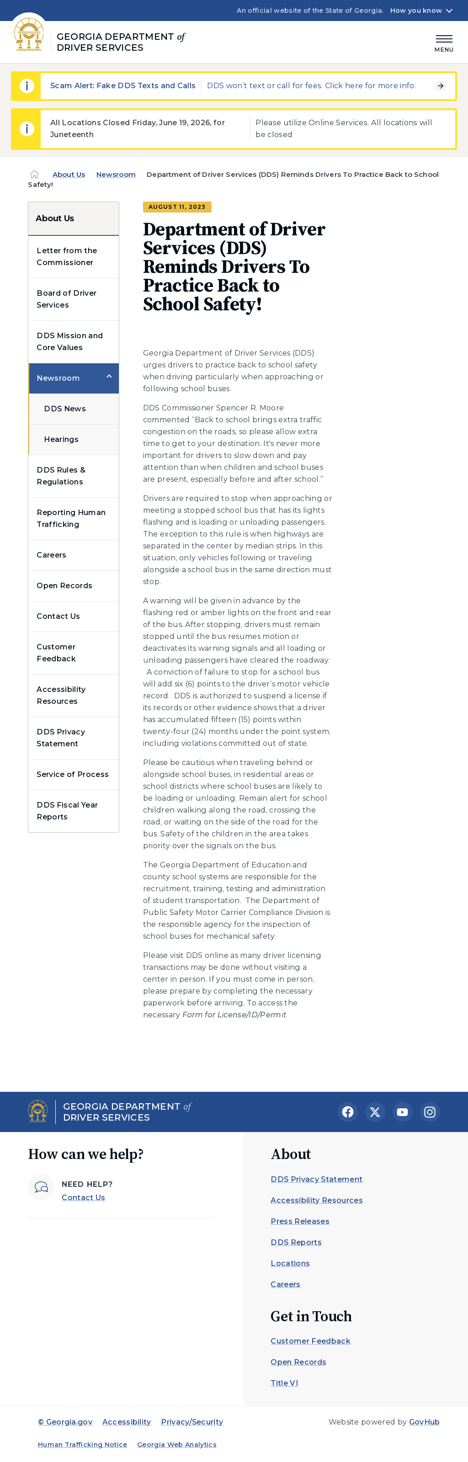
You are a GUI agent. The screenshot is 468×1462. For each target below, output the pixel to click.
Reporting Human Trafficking (71, 518)
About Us (69, 174)
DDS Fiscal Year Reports (67, 811)
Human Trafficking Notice (83, 1445)
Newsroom (116, 174)
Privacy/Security (192, 1422)
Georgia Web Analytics (177, 1445)
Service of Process (73, 774)
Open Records (64, 585)
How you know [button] (416, 10)
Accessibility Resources (61, 695)
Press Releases (300, 1221)
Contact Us (58, 616)
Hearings (61, 439)
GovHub (424, 1422)
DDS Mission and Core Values (70, 341)
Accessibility (126, 1422)
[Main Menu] (444, 42)
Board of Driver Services (66, 299)
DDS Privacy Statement (61, 738)
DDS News (65, 408)
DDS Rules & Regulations (61, 476)
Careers (51, 555)
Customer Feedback (56, 653)
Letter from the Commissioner (67, 256)
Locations (290, 1263)
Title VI (284, 1383)
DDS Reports (296, 1242)
